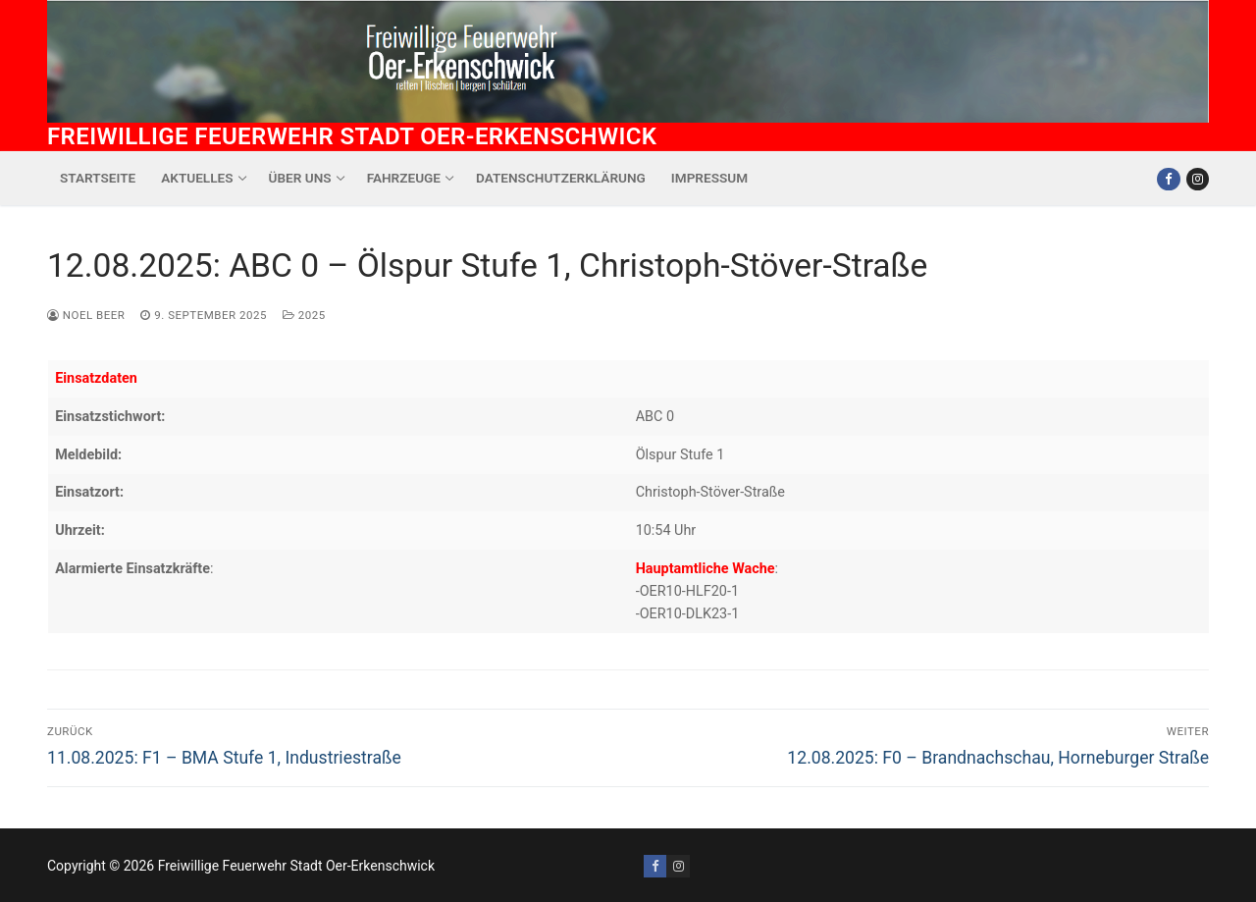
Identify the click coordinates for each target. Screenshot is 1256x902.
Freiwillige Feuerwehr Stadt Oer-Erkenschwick (351, 136)
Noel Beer (86, 315)
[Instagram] (1197, 179)
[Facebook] (1168, 179)
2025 (304, 315)
